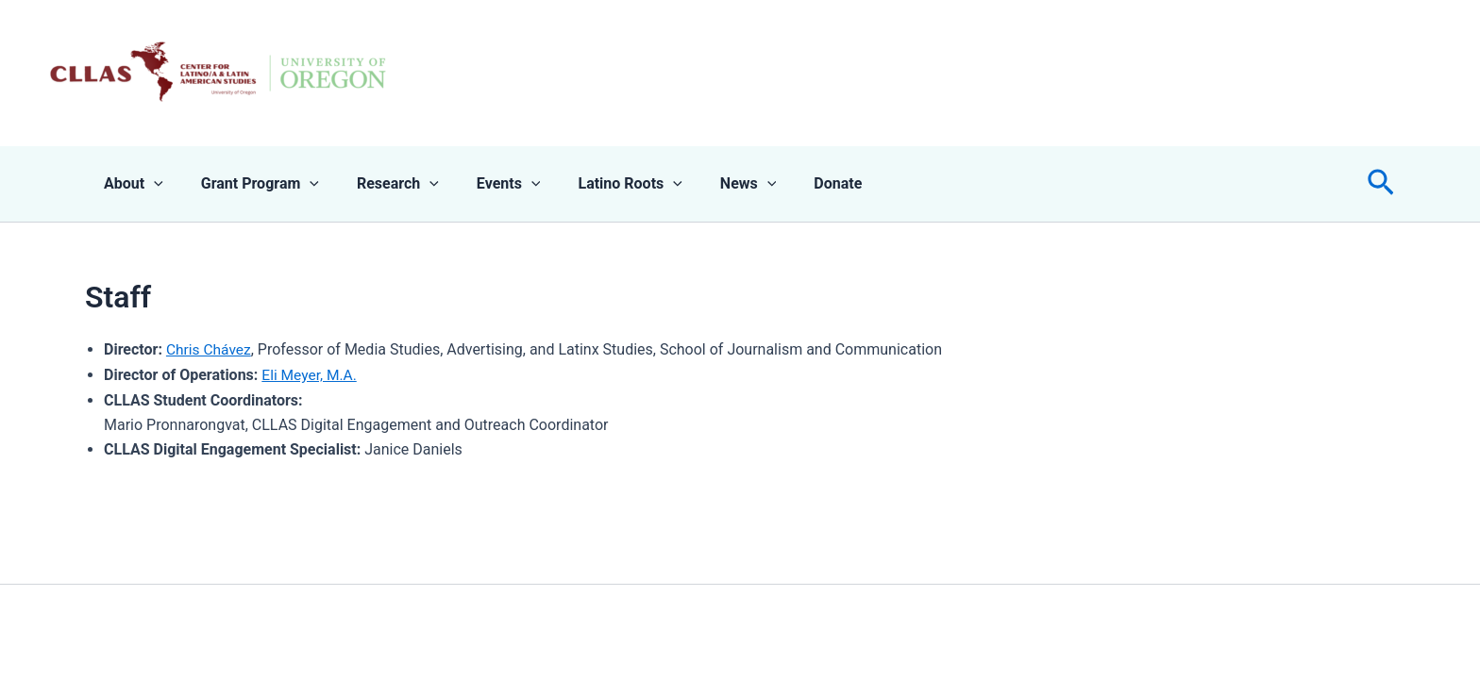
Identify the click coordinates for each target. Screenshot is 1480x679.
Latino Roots (596, 184)
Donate (789, 183)
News (707, 184)
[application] (150, 184)
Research (379, 184)
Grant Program (249, 184)
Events (482, 184)
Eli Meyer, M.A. (310, 375)
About (130, 184)
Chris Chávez (210, 349)
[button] (1381, 184)
